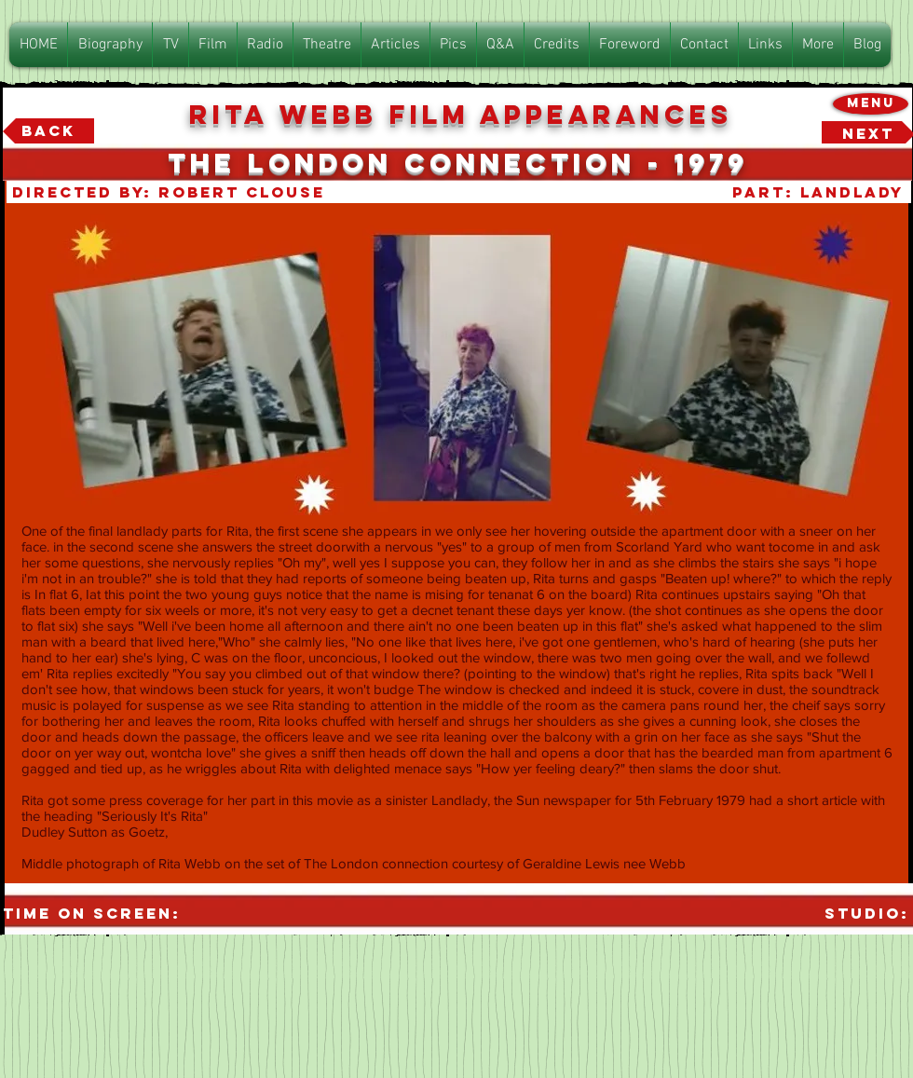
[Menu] (870, 104)
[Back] (48, 131)
